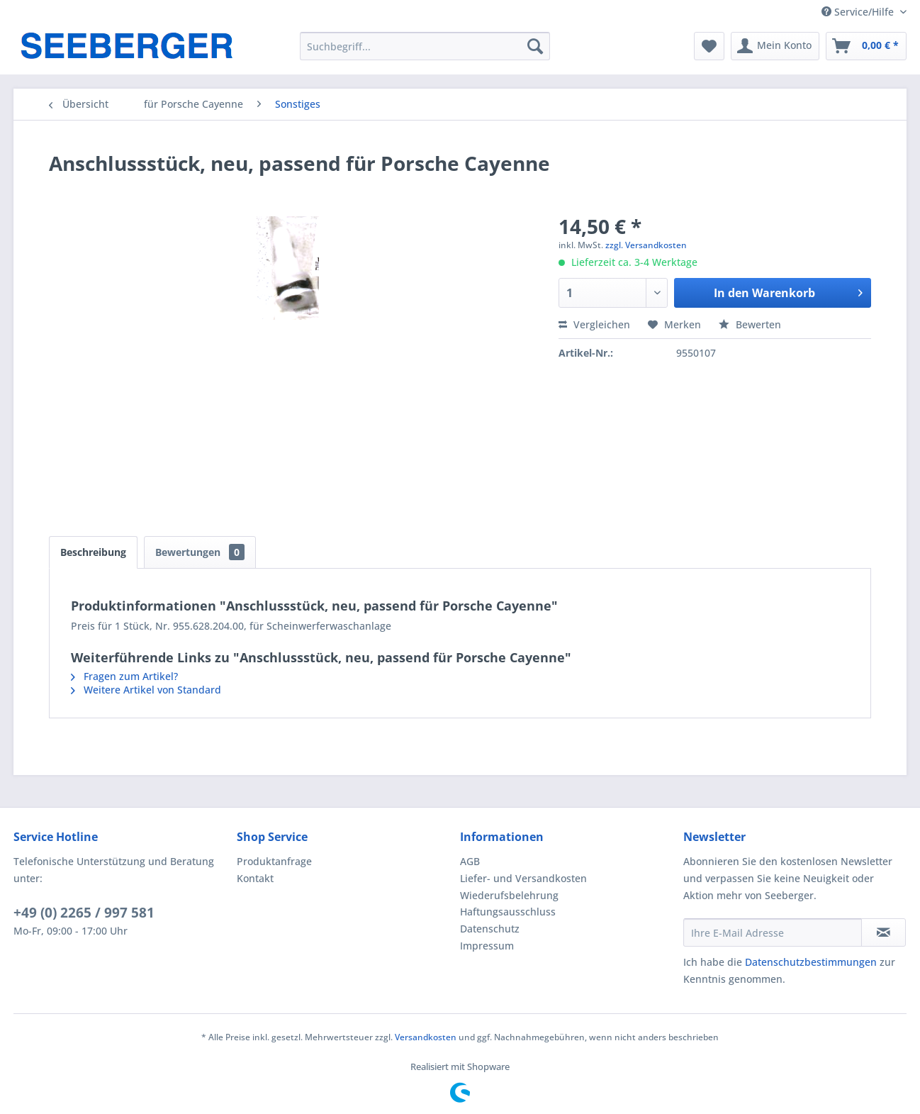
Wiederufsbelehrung (509, 895)
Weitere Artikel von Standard (146, 689)
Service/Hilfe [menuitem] (859, 11)
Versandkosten (425, 1037)
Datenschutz (490, 928)
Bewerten (750, 324)
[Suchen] (535, 46)
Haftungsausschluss (508, 911)
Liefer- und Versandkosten (523, 878)
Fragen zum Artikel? (124, 676)
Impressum (487, 945)
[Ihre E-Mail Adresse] (772, 932)
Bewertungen (200, 552)
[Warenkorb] (866, 46)
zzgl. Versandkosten (646, 245)
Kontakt (255, 878)
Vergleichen (594, 324)
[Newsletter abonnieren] (883, 932)
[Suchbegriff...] (425, 46)
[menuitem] (425, 46)
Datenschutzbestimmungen (811, 962)
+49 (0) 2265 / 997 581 (84, 912)
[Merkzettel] (709, 46)
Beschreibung (93, 552)
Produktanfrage (274, 861)
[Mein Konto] (775, 46)
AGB (470, 861)
